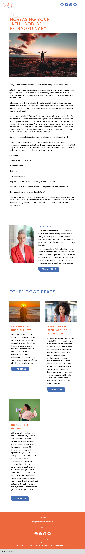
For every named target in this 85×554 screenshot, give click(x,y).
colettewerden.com (61, 545)
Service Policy (29, 540)
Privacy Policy (40, 540)
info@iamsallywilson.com (42, 521)
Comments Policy (52, 540)
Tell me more (49, 269)
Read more (20, 369)
